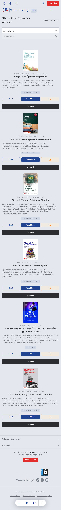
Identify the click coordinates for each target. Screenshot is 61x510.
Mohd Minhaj (23, 204)
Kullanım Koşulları (44, 496)
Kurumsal (6, 445)
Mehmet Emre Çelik (31, 80)
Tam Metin (30, 99)
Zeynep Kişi (38, 401)
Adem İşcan (44, 211)
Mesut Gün (19, 80)
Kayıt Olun (53, 3)
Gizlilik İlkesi (15, 496)
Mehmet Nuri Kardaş (46, 80)
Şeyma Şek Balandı (28, 340)
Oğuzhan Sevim (8, 143)
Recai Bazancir (53, 403)
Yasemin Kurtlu (38, 335)
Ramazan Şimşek (35, 204)
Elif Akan (17, 340)
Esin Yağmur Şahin (9, 214)
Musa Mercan (8, 340)
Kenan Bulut (51, 207)
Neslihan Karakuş (8, 80)
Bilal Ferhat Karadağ (33, 338)
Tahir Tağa (15, 207)
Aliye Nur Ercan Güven (11, 85)
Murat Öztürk (8, 405)
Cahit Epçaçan (42, 340)
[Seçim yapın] (30, 30)
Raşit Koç (21, 146)
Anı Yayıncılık (30, 347)
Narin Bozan (7, 338)
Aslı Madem (7, 207)
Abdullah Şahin (19, 209)
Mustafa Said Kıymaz (32, 83)
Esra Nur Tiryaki (48, 204)
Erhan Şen (45, 146)
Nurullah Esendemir (10, 403)
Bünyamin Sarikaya (20, 342)
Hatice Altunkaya (27, 148)
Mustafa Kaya (8, 83)
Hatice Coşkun (40, 148)
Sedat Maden (22, 214)
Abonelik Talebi (30, 459)
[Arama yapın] (30, 36)
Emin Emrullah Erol (26, 401)
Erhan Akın (18, 143)
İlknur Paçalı (53, 340)
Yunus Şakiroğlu (35, 342)
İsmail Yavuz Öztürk (45, 85)
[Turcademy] (24, 480)
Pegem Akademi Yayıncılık (30, 92)
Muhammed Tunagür (10, 401)
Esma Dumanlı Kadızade (29, 85)
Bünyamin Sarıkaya (33, 146)
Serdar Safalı (46, 83)
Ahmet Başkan (27, 274)
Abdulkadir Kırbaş (9, 88)
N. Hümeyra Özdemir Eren (22, 335)
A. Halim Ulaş (8, 342)
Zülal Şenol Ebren (51, 335)
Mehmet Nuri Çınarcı (41, 398)
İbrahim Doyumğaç (39, 207)
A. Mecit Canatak (19, 405)
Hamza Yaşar (47, 338)
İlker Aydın (5, 398)
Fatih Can (16, 148)
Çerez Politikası (29, 496)
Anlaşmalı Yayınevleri (11, 438)
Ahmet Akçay (19, 83)
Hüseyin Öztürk (26, 207)
